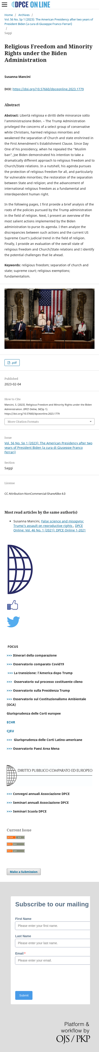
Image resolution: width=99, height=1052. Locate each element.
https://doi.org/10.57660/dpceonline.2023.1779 (48, 89)
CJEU (10, 731)
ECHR (11, 722)
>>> (9, 655)
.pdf (14, 363)
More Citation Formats (23, 422)
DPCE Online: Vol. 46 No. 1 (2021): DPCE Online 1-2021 (49, 528)
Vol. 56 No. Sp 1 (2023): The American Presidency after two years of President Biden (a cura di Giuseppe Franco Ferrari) (48, 21)
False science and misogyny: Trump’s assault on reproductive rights (48, 523)
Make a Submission (24, 872)
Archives (24, 15)
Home (8, 15)
